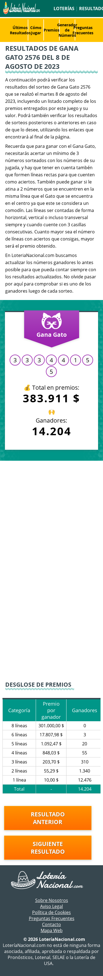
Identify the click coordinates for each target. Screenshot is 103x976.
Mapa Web (52, 930)
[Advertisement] (51, 514)
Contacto (51, 924)
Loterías (64, 8)
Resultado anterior (48, 818)
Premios (51, 30)
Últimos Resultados (20, 30)
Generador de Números (67, 30)
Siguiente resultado (48, 847)
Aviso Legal (51, 906)
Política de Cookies (51, 912)
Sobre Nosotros (51, 900)
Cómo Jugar (35, 30)
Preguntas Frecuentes (83, 30)
